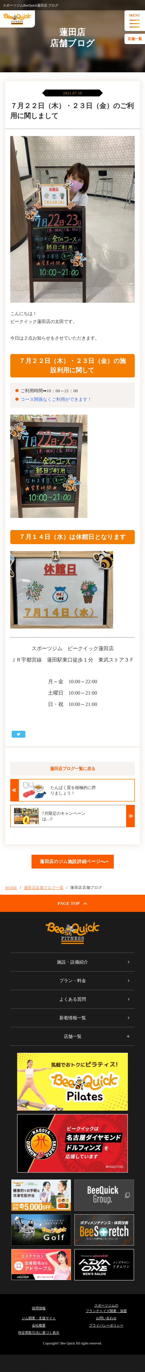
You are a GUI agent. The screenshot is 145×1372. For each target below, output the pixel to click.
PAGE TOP (73, 903)
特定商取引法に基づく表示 (38, 1332)
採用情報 (39, 1308)
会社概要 (39, 1325)
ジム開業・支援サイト (39, 1318)
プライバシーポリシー (106, 1325)
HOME (11, 887)
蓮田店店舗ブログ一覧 (44, 887)
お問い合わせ (106, 1318)
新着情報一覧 (72, 1017)
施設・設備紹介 (72, 962)
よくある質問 (72, 999)
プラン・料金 (72, 980)
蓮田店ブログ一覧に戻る (72, 768)
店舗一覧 (135, 39)
